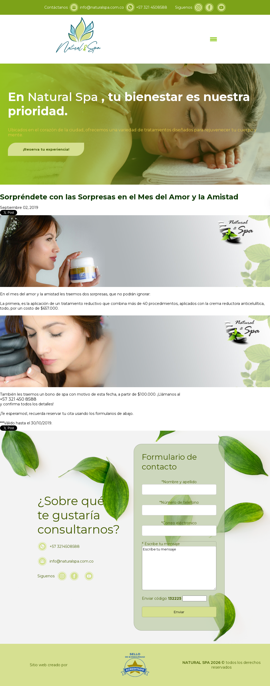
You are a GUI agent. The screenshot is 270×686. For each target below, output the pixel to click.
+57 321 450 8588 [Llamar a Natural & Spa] (18, 399)
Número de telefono (179, 502)
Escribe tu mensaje (161, 543)
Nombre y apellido (179, 481)
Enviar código (161, 598)
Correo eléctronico (179, 523)
